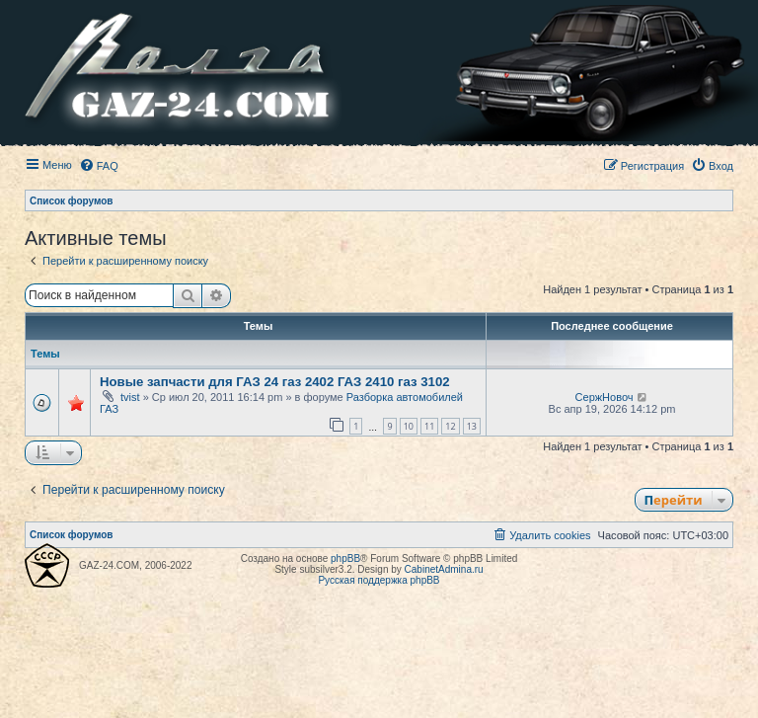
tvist (130, 397)
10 (409, 426)
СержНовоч (604, 397)
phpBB (345, 558)
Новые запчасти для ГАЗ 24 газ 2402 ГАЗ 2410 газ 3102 (275, 381)
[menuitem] (98, 166)
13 (472, 426)
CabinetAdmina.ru (444, 569)
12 (450, 426)
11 (429, 426)
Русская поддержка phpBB (378, 580)
